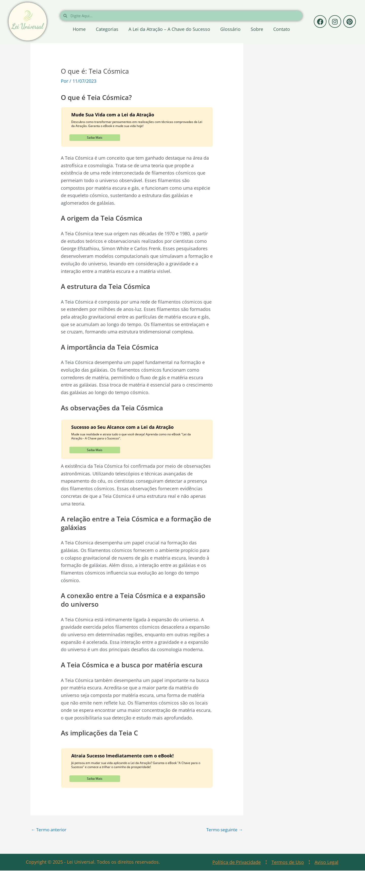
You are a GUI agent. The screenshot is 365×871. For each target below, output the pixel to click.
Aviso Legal (326, 863)
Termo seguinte (223, 830)
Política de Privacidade (236, 863)
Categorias (107, 29)
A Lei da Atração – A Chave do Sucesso (169, 29)
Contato (281, 29)
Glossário (230, 29)
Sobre (257, 29)
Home (79, 29)
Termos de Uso (287, 863)
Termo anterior (50, 830)
